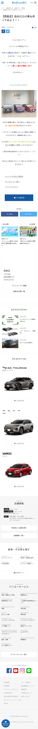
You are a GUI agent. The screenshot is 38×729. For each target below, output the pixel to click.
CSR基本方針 (8, 693)
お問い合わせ (25, 696)
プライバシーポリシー (11, 689)
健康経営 (24, 689)
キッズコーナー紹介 (12, 181)
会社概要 (7, 682)
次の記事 (32, 224)
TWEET (28, 214)
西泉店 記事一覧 (19, 291)
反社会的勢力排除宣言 (11, 696)
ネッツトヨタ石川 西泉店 (14, 176)
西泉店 (7, 271)
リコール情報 (26, 682)
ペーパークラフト (11, 187)
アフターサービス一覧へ (19, 654)
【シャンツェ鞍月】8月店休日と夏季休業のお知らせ (9, 243)
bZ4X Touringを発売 (26, 342)
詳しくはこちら (19, 401)
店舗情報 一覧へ (19, 535)
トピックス (23, 316)
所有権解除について (27, 686)
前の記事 (6, 224)
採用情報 (7, 686)
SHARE (9, 214)
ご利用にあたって (26, 693)
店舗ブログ (4, 239)
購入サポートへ (19, 573)
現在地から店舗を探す (19, 528)
